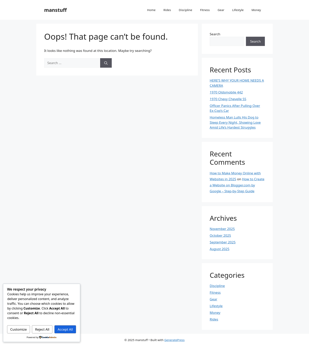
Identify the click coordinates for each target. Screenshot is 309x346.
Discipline (185, 10)
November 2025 (222, 228)
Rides (167, 10)
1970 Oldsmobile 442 (226, 92)
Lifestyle (238, 10)
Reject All (42, 329)
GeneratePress (174, 340)
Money (256, 10)
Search (215, 34)
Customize (18, 329)
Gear (221, 10)
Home (151, 10)
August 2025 (219, 249)
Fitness (205, 10)
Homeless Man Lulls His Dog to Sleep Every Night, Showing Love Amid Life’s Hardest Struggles (235, 122)
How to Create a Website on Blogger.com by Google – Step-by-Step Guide (237, 185)
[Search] (106, 63)
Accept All (65, 329)
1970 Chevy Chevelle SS (228, 99)
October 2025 (220, 235)
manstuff (55, 10)
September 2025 (222, 242)
